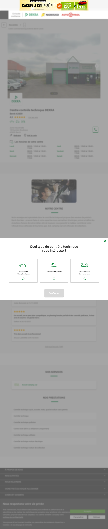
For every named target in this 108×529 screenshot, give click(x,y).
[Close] (105, 240)
